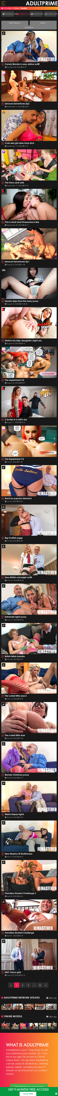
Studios (8, 8)
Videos (16, 8)
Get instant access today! (29, 1086)
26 (40, 985)
